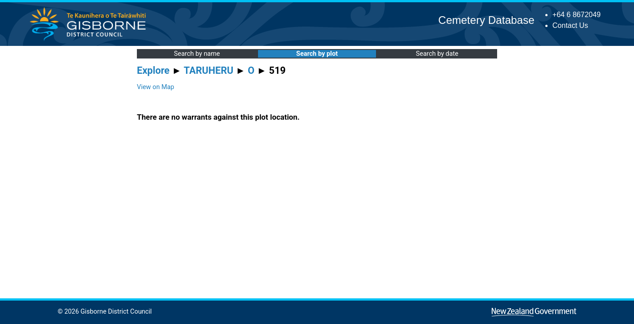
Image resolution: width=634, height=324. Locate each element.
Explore (153, 70)
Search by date (437, 54)
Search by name (197, 54)
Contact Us (570, 25)
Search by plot (317, 54)
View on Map (155, 87)
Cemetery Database (486, 20)
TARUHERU (208, 70)
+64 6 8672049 (576, 14)
